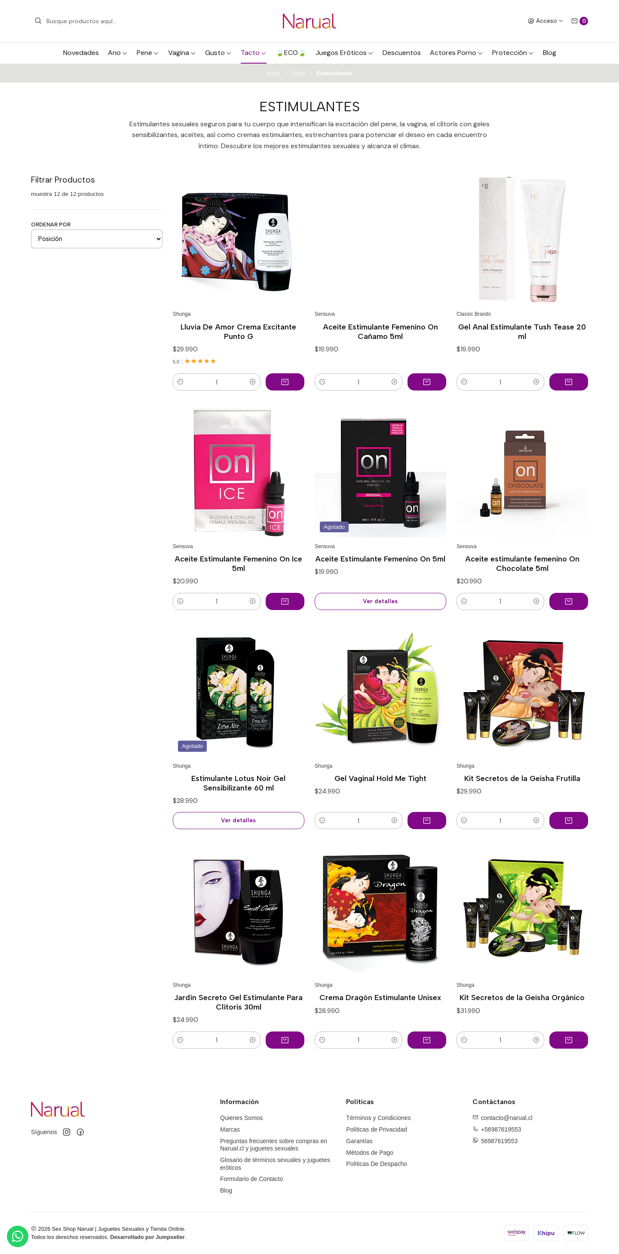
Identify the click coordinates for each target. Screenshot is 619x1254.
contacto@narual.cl (507, 1117)
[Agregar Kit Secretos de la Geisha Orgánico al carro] (568, 1040)
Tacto (254, 52)
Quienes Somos (241, 1117)
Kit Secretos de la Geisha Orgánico (522, 997)
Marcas (230, 1129)
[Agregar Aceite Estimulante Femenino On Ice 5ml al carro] (285, 601)
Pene (148, 52)
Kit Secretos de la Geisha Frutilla (522, 778)
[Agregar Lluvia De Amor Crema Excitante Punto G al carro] (285, 382)
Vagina (182, 52)
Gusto (218, 52)
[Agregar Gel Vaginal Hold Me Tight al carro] (427, 820)
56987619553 (499, 1140)
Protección (513, 52)
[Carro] (579, 21)
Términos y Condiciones (378, 1117)
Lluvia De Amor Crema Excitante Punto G (238, 331)
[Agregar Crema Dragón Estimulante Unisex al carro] (427, 1040)
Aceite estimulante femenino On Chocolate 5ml (522, 563)
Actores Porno (456, 52)
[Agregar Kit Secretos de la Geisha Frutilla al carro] (568, 820)
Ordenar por (50, 224)
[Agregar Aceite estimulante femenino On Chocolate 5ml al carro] (568, 601)
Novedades (81, 52)
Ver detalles (380, 601)
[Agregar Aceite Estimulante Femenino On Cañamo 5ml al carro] (427, 382)
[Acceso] (545, 21)
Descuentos (402, 52)
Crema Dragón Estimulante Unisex (380, 997)
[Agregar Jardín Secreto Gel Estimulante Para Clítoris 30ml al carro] (285, 1040)
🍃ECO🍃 (291, 52)
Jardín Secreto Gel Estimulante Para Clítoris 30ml (238, 1002)
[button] (180, 382)
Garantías (359, 1141)
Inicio (273, 73)
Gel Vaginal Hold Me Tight (380, 778)
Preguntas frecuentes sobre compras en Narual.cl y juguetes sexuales (273, 1145)
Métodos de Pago (369, 1152)
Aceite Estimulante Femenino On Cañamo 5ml (380, 331)
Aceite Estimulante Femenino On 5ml (380, 558)
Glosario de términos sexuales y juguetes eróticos (275, 1163)
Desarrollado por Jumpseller (147, 1237)
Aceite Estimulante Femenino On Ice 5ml (238, 563)
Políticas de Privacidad (376, 1129)
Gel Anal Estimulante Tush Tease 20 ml (522, 331)
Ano (118, 52)
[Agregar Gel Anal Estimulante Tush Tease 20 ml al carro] (568, 382)
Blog (549, 52)
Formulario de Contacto (251, 1178)
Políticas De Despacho (376, 1163)
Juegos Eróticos (345, 52)
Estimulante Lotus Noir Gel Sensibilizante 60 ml (238, 783)
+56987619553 (501, 1129)
